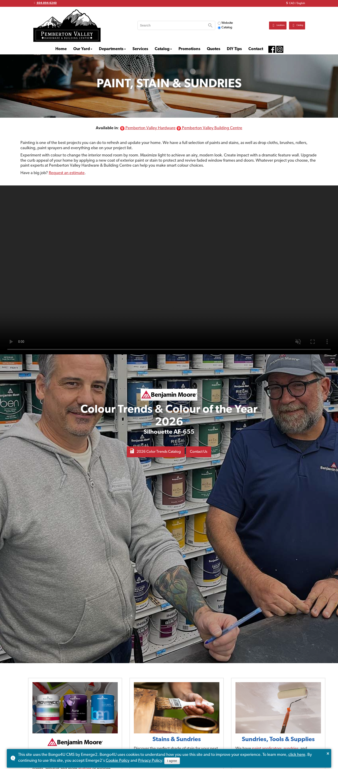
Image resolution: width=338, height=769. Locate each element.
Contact (255, 49)
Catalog (225, 27)
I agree (172, 761)
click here (296, 755)
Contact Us (201, 452)
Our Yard (81, 49)
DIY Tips (234, 49)
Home (61, 49)
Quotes (213, 49)
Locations (263, 25)
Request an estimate (67, 173)
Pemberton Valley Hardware (148, 128)
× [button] (328, 753)
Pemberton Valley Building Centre (209, 128)
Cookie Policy (118, 761)
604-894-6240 (45, 3)
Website (225, 23)
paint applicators (267, 749)
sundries (291, 749)
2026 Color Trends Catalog (158, 452)
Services (140, 49)
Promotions (189, 49)
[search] (172, 25)
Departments (111, 49)
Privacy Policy (150, 761)
